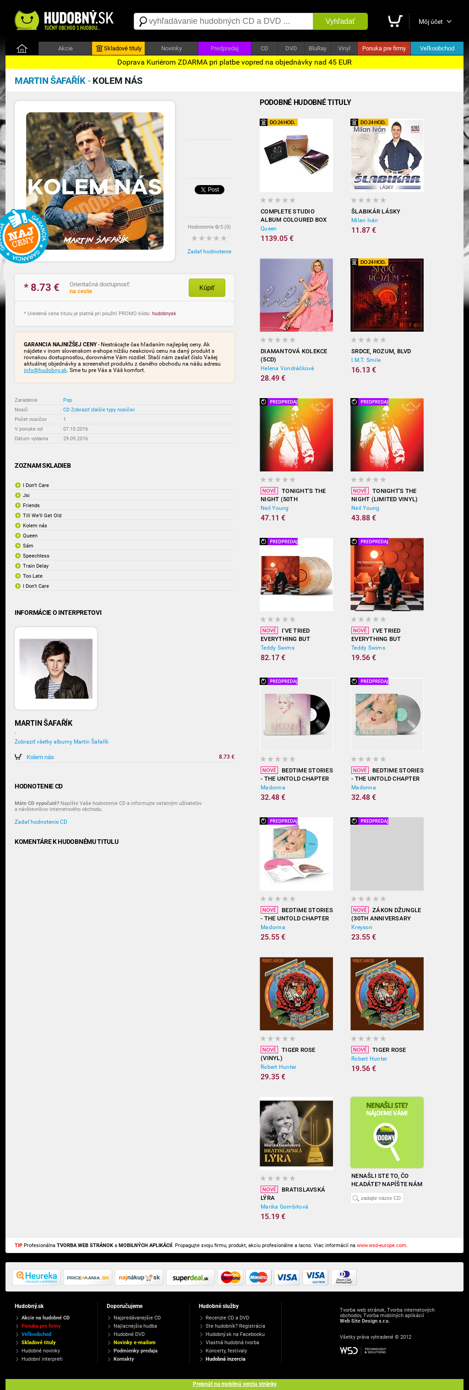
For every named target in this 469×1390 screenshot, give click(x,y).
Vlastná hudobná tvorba (232, 1343)
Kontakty (124, 1359)
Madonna (273, 787)
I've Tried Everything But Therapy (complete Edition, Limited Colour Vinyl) (291, 635)
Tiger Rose (378, 1049)
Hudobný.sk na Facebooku (235, 1334)
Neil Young (275, 508)
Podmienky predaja (136, 1351)
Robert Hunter (278, 1067)
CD (264, 48)
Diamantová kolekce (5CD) (294, 355)
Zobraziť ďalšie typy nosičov (103, 410)
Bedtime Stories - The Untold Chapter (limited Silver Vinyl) (387, 774)
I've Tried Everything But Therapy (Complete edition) (382, 635)
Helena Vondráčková (288, 368)
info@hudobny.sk (45, 370)
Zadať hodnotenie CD (41, 822)
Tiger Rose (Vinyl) (288, 1054)
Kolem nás (40, 757)
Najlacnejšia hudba (135, 1326)
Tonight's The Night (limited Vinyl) (384, 495)
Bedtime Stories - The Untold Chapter (297, 914)
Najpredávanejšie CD (137, 1318)
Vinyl (344, 48)
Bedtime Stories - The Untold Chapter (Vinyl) (297, 774)
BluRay (318, 48)
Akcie (65, 48)
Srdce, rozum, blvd (381, 351)
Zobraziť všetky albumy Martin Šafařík (62, 742)
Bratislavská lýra (293, 1193)
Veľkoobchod (437, 48)
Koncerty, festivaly (226, 1351)
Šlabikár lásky (376, 211)
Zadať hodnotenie (209, 251)
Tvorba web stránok (362, 1310)
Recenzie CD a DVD (227, 1318)
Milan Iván (364, 220)
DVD (291, 48)
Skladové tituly (119, 48)
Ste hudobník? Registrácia (235, 1326)
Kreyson (361, 927)
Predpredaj (225, 48)
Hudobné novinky (41, 1351)
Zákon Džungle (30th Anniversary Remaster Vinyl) (386, 914)
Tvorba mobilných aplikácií (393, 1316)
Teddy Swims (277, 648)
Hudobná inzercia (225, 1359)
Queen (269, 228)
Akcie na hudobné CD (46, 1318)
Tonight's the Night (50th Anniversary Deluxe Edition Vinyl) (293, 495)
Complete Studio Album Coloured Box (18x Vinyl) (294, 216)
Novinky (171, 48)
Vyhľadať (340, 21)
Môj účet (431, 21)
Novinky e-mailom (135, 1343)
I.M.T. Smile (366, 360)
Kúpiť (206, 287)
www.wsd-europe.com (381, 1245)
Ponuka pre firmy (384, 48)
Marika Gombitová (284, 1207)
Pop (67, 400)
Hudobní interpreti (42, 1359)
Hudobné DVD (129, 1334)
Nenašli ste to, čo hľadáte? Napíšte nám (386, 1180)
